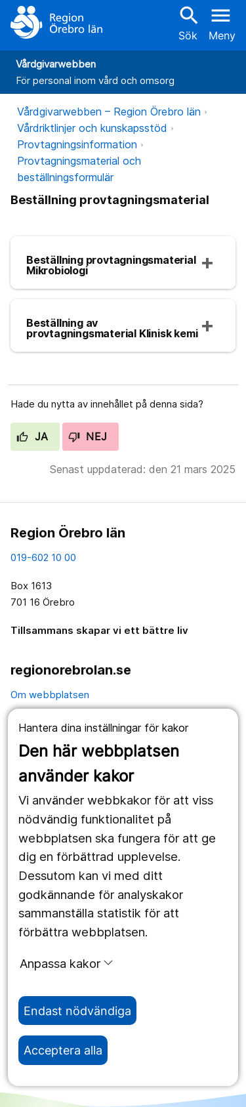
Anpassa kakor (66, 963)
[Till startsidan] (56, 22)
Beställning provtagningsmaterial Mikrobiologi (111, 265)
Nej (88, 436)
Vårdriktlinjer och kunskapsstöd (92, 128)
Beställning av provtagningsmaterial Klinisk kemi (111, 328)
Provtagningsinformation (77, 144)
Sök (187, 22)
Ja (32, 436)
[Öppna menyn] (222, 22)
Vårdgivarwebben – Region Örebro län (109, 111)
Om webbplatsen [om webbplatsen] (49, 694)
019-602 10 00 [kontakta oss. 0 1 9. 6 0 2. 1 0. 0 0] (43, 557)
